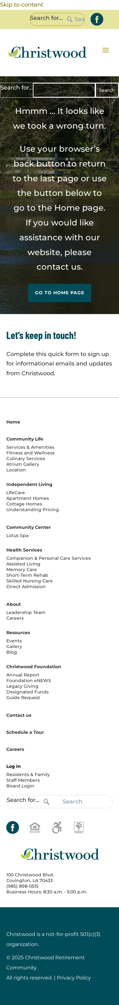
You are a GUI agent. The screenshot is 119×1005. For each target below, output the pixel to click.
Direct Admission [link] (26, 586)
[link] (97, 19)
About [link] (13, 604)
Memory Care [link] (21, 569)
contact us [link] (59, 267)
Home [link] (67, 208)
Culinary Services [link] (25, 458)
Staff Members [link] (23, 780)
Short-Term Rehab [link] (27, 575)
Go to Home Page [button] (59, 292)
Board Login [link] (20, 786)
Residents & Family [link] (28, 774)
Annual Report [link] (22, 675)
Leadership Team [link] (25, 612)
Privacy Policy (74, 978)
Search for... (46, 18)
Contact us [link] (18, 715)
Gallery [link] (14, 646)
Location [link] (16, 470)
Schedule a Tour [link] (25, 732)
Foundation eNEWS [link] (28, 680)
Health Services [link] (24, 550)
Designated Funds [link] (27, 692)
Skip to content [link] (21, 4)
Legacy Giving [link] (22, 686)
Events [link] (14, 641)
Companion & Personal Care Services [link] (48, 558)
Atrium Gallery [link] (22, 464)
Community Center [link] (28, 527)
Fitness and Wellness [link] (30, 453)
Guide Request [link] (23, 697)
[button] (106, 50)
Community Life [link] (24, 439)
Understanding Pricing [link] (32, 509)
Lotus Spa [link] (17, 535)
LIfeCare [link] (15, 492)
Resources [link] (18, 632)
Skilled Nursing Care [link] (29, 581)
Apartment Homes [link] (27, 498)
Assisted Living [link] (23, 564)
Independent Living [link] (29, 484)
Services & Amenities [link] (30, 447)
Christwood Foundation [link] (33, 666)
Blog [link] (11, 652)
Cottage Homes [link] (24, 504)
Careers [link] (15, 618)
